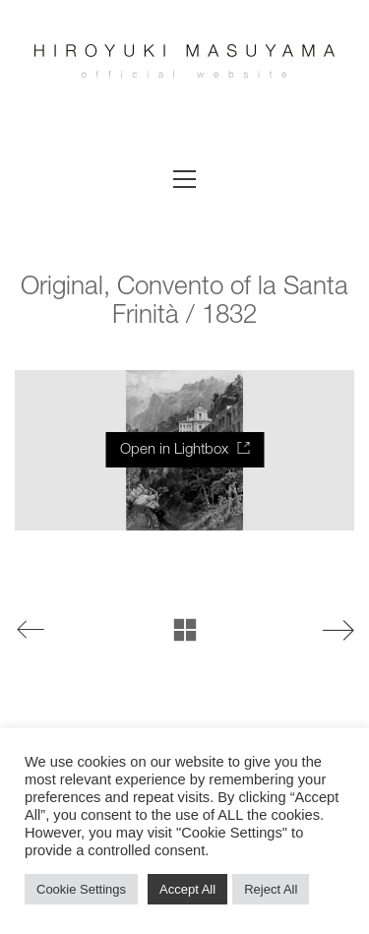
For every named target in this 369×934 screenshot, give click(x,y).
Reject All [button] (270, 889)
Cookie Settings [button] (81, 889)
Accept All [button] (187, 889)
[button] (184, 179)
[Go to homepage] (184, 73)
